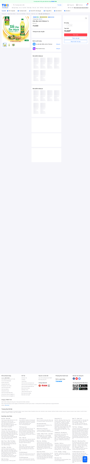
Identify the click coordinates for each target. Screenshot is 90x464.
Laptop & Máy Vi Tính (64, 426)
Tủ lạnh (76, 421)
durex (29, 411)
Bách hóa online (60, 425)
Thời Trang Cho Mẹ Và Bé (6, 420)
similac (78, 411)
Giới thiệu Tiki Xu (24, 389)
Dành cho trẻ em (7, 436)
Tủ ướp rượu (85, 424)
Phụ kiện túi (32, 454)
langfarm (7, 412)
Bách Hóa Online (41, 451)
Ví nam (20, 458)
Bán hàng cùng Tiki (42, 379)
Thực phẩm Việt (12, 431)
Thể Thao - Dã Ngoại (77, 427)
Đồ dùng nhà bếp (4, 460)
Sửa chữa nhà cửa (42, 443)
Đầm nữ (23, 420)
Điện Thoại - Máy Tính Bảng (8, 441)
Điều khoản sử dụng (25, 388)
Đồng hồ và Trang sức (42, 428)
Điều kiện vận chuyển (25, 394)
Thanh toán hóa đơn (59, 444)
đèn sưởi (78, 453)
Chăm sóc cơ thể (7, 451)
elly (37, 411)
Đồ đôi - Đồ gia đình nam (28, 431)
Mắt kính (48, 425)
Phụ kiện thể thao (80, 430)
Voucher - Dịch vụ (59, 443)
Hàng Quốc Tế (58, 418)
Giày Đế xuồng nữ (27, 442)
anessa (68, 411)
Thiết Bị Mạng (44, 437)
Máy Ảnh (83, 449)
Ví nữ (32, 453)
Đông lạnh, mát (10, 433)
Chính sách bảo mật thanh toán (27, 383)
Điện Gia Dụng (4, 459)
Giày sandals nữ (26, 440)
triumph (49, 411)
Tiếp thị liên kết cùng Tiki (26, 391)
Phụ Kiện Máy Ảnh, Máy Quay (78, 442)
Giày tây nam (28, 446)
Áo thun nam (21, 428)
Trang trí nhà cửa (40, 442)
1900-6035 (7, 377)
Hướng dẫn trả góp (5, 390)
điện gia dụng (15, 7)
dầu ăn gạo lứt (48, 7)
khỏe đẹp (29, 7)
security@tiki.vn (11, 395)
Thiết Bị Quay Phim (79, 448)
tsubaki (19, 412)
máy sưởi (74, 453)
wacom (64, 411)
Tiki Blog (23, 379)
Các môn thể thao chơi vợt (80, 435)
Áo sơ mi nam (27, 429)
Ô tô (61, 454)
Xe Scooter (65, 454)
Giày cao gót (21, 439)
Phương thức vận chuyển (6, 385)
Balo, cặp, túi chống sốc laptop (45, 421)
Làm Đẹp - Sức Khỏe (6, 447)
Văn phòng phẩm (64, 459)
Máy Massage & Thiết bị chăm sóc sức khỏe (9, 451)
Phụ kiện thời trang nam (44, 426)
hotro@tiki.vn (12, 394)
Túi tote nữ (26, 454)
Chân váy (28, 422)
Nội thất (42, 444)
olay (75, 411)
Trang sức (39, 430)
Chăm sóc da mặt (5, 448)
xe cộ (20, 7)
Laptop (48, 438)
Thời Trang (65, 420)
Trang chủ (71, 5)
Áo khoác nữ (28, 421)
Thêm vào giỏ (75, 38)
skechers (43, 411)
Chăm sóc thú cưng (41, 453)
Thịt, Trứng (7, 430)
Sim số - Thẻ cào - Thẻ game (65, 449)
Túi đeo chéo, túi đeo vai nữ (24, 453)
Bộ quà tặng (42, 458)
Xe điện (66, 453)
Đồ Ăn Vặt (41, 456)
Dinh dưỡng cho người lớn (9, 424)
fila (16, 412)
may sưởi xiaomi (78, 456)
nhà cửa (34, 7)
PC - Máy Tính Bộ (42, 438)
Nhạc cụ (46, 448)
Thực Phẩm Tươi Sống (6, 429)
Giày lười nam (22, 446)
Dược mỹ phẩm (13, 456)
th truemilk (15, 411)
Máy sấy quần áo (78, 424)
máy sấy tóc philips (81, 454)
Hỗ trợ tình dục (11, 455)
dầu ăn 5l (54, 7)
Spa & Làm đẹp (63, 445)
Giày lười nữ (29, 441)
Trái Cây (3, 430)
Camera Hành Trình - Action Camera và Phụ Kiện (80, 444)
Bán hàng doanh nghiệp (26, 393)
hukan (11, 412)
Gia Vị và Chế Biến (42, 455)
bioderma (34, 411)
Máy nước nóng (80, 423)
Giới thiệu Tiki (24, 377)
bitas (85, 411)
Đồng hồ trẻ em (50, 431)
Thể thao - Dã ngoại (60, 422)
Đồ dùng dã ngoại (80, 429)
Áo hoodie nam (25, 430)
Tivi (75, 423)
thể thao (42, 7)
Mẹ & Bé (62, 424)
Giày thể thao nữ (82, 436)
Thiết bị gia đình (12, 460)
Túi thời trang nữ (23, 452)
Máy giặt (76, 422)
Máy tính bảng (7, 444)
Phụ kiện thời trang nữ (41, 425)
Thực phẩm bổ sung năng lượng (80, 437)
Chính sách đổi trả (5, 389)
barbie (19, 411)
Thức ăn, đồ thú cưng (8, 437)
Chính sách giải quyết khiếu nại (27, 386)
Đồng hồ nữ (44, 430)
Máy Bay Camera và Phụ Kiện (80, 449)
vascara (3, 411)
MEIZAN (40, 19)
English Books (61, 460)
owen (23, 411)
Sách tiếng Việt (58, 459)
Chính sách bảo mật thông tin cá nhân (29, 384)
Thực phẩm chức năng (8, 449)
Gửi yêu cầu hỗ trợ (5, 382)
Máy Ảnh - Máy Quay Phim (78, 441)
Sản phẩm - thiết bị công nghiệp (63, 427)
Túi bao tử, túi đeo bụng (30, 460)
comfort (82, 411)
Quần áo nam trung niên (26, 434)
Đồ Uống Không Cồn (44, 457)
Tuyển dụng (23, 381)
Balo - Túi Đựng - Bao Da (80, 445)
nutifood (53, 411)
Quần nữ (27, 420)
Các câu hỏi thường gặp (6, 380)
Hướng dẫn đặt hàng (5, 384)
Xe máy (58, 454)
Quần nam (27, 428)
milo (39, 411)
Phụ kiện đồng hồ (42, 431)
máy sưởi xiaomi (81, 457)
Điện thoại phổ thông (8, 443)
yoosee (72, 411)
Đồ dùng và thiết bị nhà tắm (45, 445)
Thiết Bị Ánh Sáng (80, 443)
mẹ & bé (24, 7)
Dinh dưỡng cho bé (8, 423)
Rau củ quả (6, 431)
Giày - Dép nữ (22, 437)
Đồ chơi (13, 420)
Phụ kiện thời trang (41, 423)
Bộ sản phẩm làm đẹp (8, 456)
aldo (46, 411)
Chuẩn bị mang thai (8, 426)
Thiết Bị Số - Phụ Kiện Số (61, 432)
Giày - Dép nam (23, 445)
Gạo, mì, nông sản (8, 434)
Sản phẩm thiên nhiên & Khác (8, 453)
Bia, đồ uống (5, 435)
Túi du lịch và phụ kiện (43, 420)
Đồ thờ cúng (41, 448)
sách (38, 7)
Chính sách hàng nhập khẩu (7, 392)
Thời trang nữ (22, 418)
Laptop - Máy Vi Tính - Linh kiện (45, 433)
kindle (57, 411)
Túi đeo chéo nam (26, 458)
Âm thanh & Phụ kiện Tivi (77, 420)
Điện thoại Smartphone (6, 442)
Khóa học (65, 444)
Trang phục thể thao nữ (77, 428)
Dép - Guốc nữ (28, 439)
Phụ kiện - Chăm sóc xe (59, 453)
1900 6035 (7, 405)
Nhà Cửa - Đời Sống (41, 441)
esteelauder (10, 411)
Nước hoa (6, 455)
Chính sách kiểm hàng (5, 387)
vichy (14, 412)
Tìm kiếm (59, 5)
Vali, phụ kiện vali (49, 421)
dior (6, 411)
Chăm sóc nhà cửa (9, 438)
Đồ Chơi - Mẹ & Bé (5, 418)
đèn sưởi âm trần (78, 461)
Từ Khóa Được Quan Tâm (78, 451)
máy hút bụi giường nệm (79, 458)
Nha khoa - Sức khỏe (62, 448)
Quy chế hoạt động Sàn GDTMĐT (45, 377)
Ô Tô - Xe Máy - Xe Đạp (60, 451)
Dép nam (25, 447)
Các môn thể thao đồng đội (80, 434)
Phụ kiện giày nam (25, 448)
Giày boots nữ (24, 441)
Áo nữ (20, 420)
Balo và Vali (40, 418)
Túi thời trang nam (23, 457)
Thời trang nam (23, 427)
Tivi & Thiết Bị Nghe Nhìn (62, 428)
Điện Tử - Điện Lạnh (77, 418)
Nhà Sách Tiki (58, 458)
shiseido (3, 412)
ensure (26, 411)
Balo (38, 420)
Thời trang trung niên (26, 424)
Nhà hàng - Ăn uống (61, 447)
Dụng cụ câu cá (78, 433)
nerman (60, 411)
